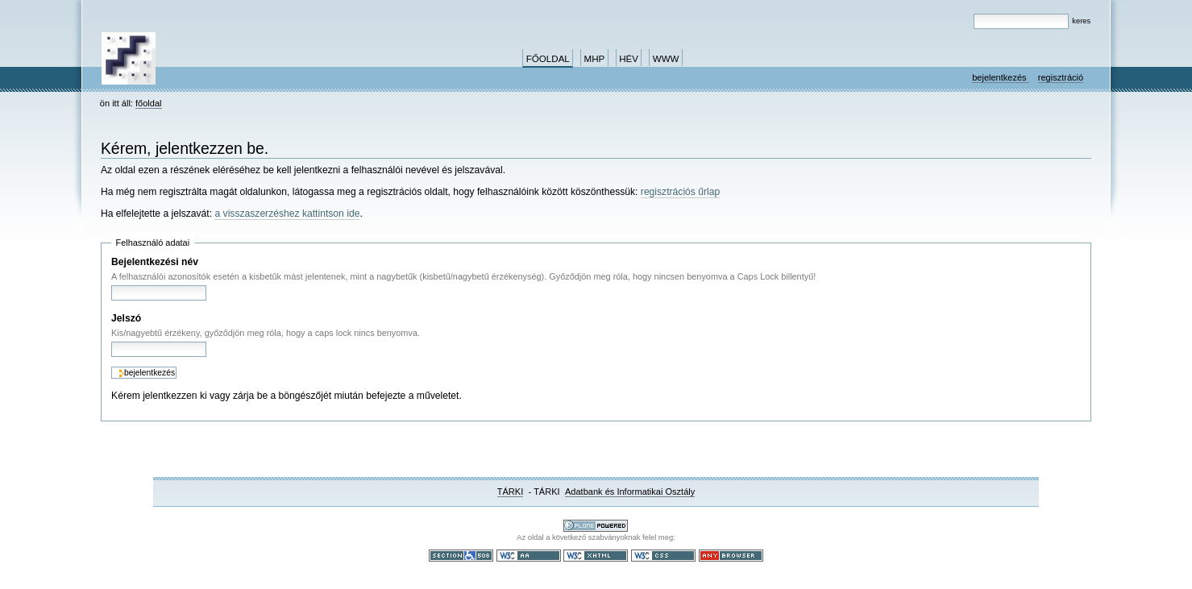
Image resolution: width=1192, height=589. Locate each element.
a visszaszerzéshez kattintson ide (286, 213)
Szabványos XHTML (595, 556)
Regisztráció (1060, 77)
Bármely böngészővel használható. (731, 556)
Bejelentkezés (1000, 77)
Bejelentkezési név (154, 262)
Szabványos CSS (663, 556)
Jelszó (126, 318)
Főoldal (548, 59)
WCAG (528, 556)
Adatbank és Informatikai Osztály (630, 491)
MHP (594, 59)
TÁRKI (510, 491)
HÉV (628, 59)
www (666, 59)
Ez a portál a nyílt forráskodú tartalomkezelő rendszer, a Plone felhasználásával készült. (595, 526)
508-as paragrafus (461, 556)
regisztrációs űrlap (680, 191)
